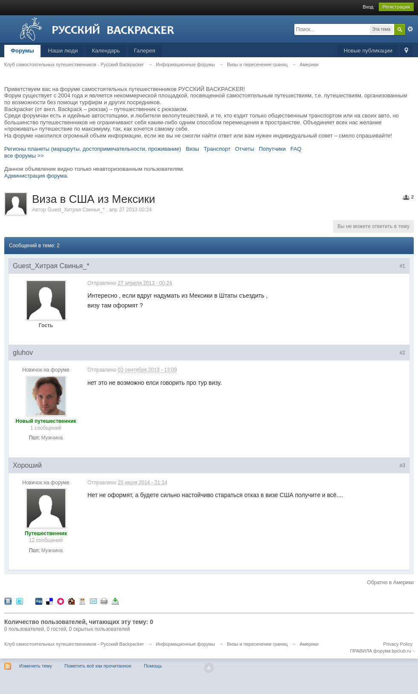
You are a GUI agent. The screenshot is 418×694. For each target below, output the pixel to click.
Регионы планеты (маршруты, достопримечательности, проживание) (92, 149)
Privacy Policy (397, 644)
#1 (402, 266)
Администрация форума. (36, 176)
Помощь (153, 665)
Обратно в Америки (390, 583)
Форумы (22, 50)
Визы (192, 149)
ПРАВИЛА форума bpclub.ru (380, 650)
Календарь (106, 50)
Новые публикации (368, 50)
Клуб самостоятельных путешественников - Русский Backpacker (74, 644)
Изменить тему (35, 665)
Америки (308, 644)
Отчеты (244, 149)
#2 (402, 353)
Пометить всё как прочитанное (97, 665)
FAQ (296, 149)
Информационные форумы (185, 644)
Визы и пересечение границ (257, 644)
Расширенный (410, 29)
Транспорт (217, 149)
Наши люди (63, 50)
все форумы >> (24, 155)
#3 (402, 466)
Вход (368, 6)
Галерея (144, 50)
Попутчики (272, 149)
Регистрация (396, 6)
